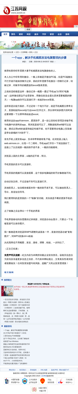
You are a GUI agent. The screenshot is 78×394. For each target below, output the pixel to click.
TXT (67, 370)
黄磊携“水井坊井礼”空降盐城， (39, 284)
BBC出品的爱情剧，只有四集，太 (15, 311)
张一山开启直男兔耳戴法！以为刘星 (16, 319)
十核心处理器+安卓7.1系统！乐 (15, 358)
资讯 (13, 34)
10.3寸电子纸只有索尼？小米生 (14, 333)
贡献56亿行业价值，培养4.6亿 (14, 350)
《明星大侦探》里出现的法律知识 (15, 322)
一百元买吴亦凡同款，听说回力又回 (16, 299)
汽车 (44, 34)
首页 (5, 34)
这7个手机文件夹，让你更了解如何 (16, 339)
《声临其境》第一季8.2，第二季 (15, 313)
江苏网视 (24, 52)
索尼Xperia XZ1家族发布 (12, 347)
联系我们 (23, 370)
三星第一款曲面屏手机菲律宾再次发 (16, 355)
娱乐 (36, 34)
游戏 (67, 34)
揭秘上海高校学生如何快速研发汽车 (16, 344)
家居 (52, 34)
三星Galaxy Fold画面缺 (11, 336)
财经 (21, 34)
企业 (60, 34)
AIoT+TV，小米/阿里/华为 (12, 361)
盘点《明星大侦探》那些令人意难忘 (16, 302)
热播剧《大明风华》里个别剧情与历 (16, 305)
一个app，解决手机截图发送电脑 (15, 330)
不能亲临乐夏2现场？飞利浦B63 (15, 363)
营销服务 (33, 370)
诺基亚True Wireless (11, 341)
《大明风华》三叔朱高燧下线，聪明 (16, 308)
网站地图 (62, 370)
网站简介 (12, 370)
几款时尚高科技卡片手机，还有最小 (16, 352)
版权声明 (54, 370)
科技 (29, 34)
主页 (17, 52)
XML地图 (44, 370)
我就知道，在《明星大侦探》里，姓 (16, 316)
